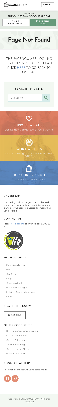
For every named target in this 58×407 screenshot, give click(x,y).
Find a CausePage (15, 22)
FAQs (9, 278)
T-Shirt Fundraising (15, 344)
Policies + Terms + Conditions (20, 292)
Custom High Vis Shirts (17, 349)
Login (9, 296)
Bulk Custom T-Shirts (16, 353)
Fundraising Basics (15, 265)
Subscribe (15, 315)
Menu (48, 4)
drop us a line (17, 224)
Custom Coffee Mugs (16, 340)
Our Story (11, 274)
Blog (8, 269)
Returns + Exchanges (16, 287)
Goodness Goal (14, 283)
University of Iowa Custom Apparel (23, 331)
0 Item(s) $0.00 (43, 22)
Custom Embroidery (16, 335)
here (21, 68)
